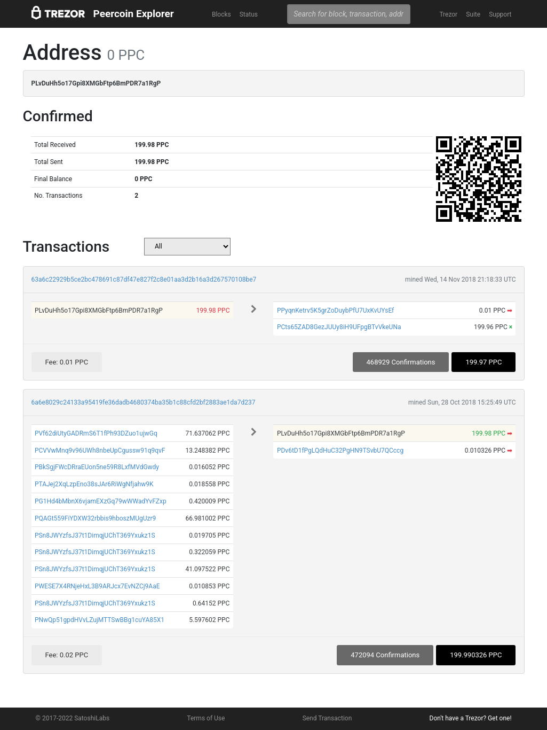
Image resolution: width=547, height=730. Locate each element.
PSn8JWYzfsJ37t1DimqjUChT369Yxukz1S (95, 535)
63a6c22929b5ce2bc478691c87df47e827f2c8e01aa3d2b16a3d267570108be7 (144, 279)
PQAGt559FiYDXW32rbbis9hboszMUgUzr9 (95, 518)
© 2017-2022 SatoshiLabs (73, 718)
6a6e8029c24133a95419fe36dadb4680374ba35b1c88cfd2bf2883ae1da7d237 (143, 402)
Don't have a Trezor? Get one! (471, 718)
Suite (473, 14)
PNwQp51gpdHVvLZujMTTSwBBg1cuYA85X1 (99, 620)
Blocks (221, 14)
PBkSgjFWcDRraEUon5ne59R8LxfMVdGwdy (97, 467)
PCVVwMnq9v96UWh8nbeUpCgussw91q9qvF (100, 450)
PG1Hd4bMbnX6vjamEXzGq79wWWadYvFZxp (101, 501)
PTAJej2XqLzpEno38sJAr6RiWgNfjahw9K (94, 484)
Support (500, 14)
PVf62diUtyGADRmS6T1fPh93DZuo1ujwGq (96, 433)
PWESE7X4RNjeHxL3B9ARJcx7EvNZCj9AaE (97, 586)
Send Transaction (327, 718)
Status (249, 14)
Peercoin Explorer (133, 13)
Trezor (448, 14)
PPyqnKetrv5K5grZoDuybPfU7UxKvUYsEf (335, 310)
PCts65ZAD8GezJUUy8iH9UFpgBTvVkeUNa (339, 327)
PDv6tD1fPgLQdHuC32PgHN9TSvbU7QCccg (340, 450)
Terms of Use (206, 718)
